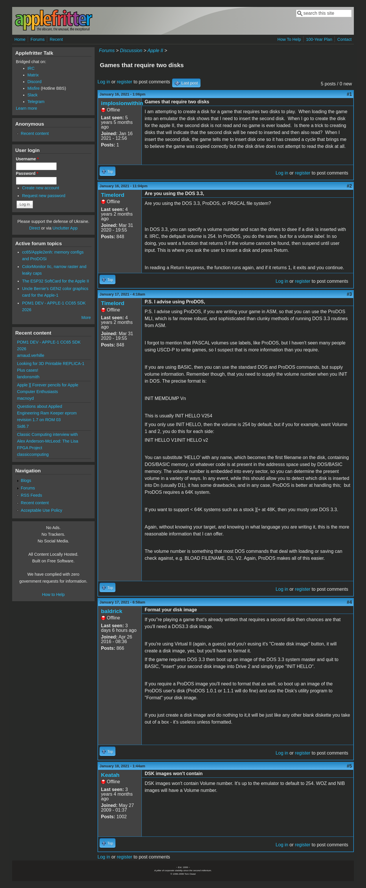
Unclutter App (65, 228)
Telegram (36, 101)
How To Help (289, 39)
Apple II (155, 50)
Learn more (26, 108)
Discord (34, 81)
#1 (349, 94)
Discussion (131, 50)
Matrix (33, 75)
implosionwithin (122, 103)
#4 (349, 602)
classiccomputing (33, 454)
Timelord (112, 195)
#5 (349, 766)
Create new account (40, 188)
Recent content (35, 133)
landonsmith (28, 377)
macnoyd (25, 398)
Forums (37, 39)
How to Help (53, 594)
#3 (349, 294)
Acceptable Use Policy (41, 510)
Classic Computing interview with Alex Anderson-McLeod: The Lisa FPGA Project (47, 441)
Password (27, 173)
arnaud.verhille (30, 355)
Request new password (43, 195)
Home (19, 39)
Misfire (33, 88)
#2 (349, 186)
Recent (56, 39)
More (86, 317)
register (124, 81)
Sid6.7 (23, 426)
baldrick (111, 611)
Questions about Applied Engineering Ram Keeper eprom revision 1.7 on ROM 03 (47, 413)
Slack (32, 95)
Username (27, 159)
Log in (104, 81)
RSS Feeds (31, 495)
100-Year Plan (319, 39)
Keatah (110, 775)
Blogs (26, 480)
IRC (31, 68)
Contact (344, 39)
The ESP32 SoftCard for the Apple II (55, 281)
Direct (34, 228)
